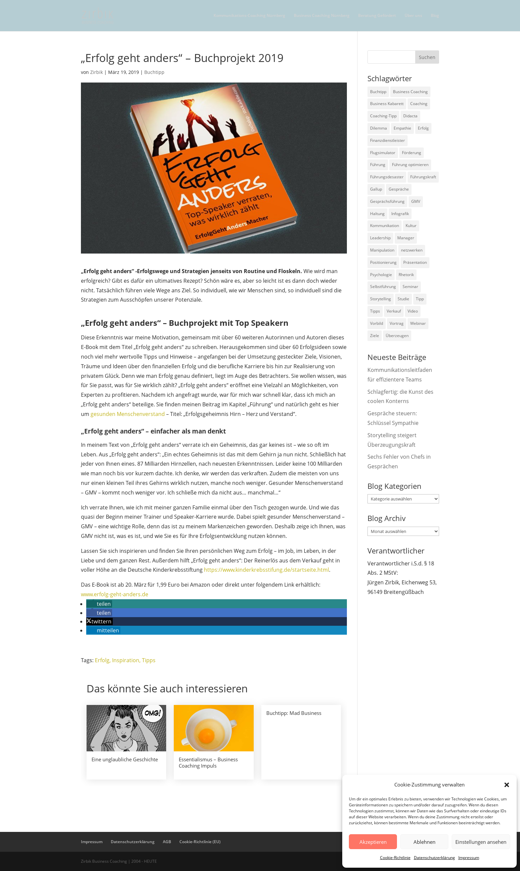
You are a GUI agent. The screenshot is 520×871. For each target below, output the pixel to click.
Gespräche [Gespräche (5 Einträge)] (399, 189)
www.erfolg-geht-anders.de (114, 594)
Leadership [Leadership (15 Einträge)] (380, 238)
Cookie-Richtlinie (395, 857)
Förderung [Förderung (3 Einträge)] (411, 152)
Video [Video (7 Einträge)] (413, 311)
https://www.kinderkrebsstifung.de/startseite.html (266, 569)
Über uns (413, 15)
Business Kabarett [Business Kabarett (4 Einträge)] (387, 103)
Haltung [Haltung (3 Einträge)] (377, 213)
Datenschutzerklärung (434, 857)
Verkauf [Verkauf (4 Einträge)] (394, 311)
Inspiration (125, 660)
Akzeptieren (373, 842)
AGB (167, 841)
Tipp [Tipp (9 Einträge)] (420, 299)
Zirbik (96, 72)
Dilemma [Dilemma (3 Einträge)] (378, 128)
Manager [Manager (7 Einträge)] (405, 238)
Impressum (468, 857)
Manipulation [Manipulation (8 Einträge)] (382, 250)
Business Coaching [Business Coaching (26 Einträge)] (410, 91)
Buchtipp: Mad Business (293, 713)
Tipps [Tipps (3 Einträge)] (375, 311)
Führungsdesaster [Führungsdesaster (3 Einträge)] (387, 177)
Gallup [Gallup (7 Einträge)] (376, 189)
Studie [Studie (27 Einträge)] (403, 299)
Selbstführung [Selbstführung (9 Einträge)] (383, 286)
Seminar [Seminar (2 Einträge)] (410, 286)
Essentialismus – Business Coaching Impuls (208, 762)
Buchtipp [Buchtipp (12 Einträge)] (378, 91)
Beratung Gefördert (377, 15)
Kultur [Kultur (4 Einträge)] (411, 225)
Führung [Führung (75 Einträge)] (377, 164)
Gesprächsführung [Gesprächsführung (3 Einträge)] (387, 201)
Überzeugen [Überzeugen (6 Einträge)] (397, 335)
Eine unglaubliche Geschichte (125, 759)
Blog (435, 15)
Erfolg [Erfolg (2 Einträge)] (423, 128)
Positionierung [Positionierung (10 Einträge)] (383, 262)
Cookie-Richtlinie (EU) (200, 841)
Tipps (149, 660)
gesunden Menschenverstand (128, 414)
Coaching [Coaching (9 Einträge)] (418, 103)
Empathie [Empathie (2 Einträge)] (402, 128)
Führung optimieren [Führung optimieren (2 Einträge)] (410, 164)
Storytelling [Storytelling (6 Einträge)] (380, 299)
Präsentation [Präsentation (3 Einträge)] (415, 262)
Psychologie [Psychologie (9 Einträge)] (381, 274)
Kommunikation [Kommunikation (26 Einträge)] (384, 225)
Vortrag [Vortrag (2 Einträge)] (397, 323)
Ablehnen (424, 842)
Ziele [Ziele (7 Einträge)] (374, 335)
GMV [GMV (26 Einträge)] (415, 201)
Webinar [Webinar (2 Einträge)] (418, 323)
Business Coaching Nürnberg (322, 15)
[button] (506, 785)
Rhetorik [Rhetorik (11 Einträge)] (406, 274)
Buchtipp (154, 72)
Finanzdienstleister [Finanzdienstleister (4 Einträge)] (387, 140)
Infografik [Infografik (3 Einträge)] (400, 213)
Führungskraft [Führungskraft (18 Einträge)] (423, 177)
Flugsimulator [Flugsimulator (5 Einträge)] (382, 152)
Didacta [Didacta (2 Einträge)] (410, 116)
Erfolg (102, 660)
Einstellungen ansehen (480, 842)
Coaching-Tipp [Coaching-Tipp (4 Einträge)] (383, 116)
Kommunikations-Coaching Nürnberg (249, 15)
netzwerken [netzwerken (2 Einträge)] (411, 250)
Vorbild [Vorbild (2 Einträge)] (376, 323)
